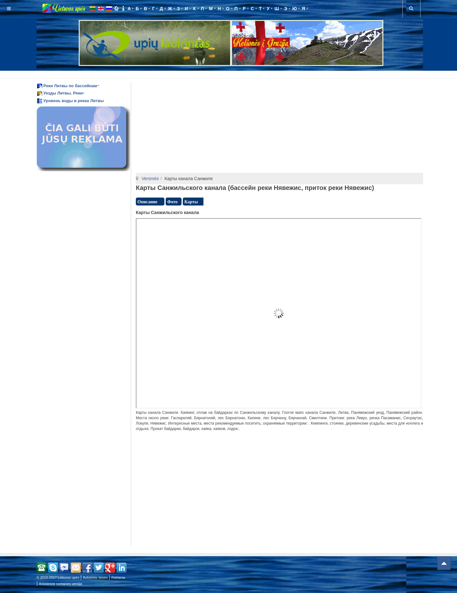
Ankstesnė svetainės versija (60, 584)
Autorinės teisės (95, 577)
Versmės (150, 178)
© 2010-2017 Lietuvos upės (57, 577)
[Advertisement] (229, 73)
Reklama (118, 577)
